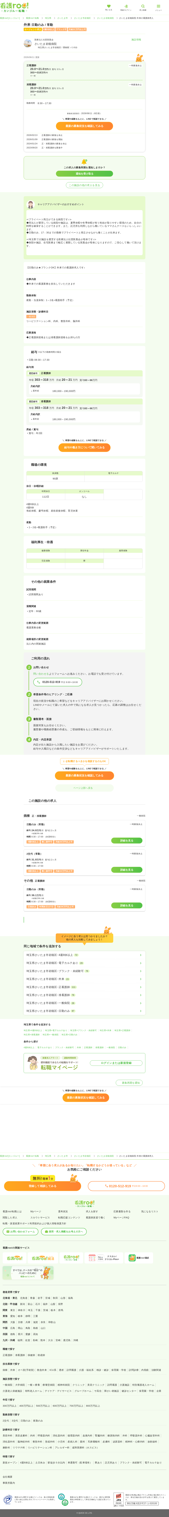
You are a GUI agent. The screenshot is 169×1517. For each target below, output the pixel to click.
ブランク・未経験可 (64, 1047)
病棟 (5, 1370)
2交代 (6, 1420)
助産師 (41, 1355)
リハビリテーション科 (40, 1447)
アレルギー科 (62, 1447)
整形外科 (37, 1441)
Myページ (35, 1211)
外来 (79, 1047)
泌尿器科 (118, 1441)
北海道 (23, 1298)
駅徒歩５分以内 (56, 1462)
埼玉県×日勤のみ (70, 1034)
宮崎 (58, 1340)
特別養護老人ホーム (143, 1384)
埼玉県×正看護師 (122, 1030)
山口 (43, 1328)
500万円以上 (43, 1405)
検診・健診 (102, 1370)
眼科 (82, 1441)
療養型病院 (49, 1384)
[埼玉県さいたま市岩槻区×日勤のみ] (84, 1011)
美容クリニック (95, 1384)
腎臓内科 (100, 1435)
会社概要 (8, 1476)
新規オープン (10, 1462)
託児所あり (111, 1462)
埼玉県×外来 (106, 1030)
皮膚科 (106, 1441)
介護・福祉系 (86, 1370)
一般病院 (111, 1047)
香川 (20, 1334)
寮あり (98, 1462)
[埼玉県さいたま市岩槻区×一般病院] (84, 1003)
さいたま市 (62, 18)
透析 (61, 1370)
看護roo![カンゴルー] (10, 18)
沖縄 (75, 1340)
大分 (50, 1340)
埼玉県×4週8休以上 (33, 1030)
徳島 (12, 1334)
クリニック (79, 1384)
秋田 (55, 1298)
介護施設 (125, 1384)
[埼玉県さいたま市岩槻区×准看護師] (84, 995)
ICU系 (53, 1370)
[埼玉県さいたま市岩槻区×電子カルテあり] (84, 963)
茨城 (45, 1310)
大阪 (12, 1322)
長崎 (35, 1340)
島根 (35, 1328)
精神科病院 (64, 1384)
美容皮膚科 (21, 1435)
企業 (158, 1391)
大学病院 (20, 1384)
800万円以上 (93, 1405)
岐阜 (20, 1316)
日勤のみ (122, 1047)
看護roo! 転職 (32, 18)
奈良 (43, 1322)
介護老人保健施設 (12, 1391)
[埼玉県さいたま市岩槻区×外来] (84, 979)
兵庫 (28, 1322)
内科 (32, 1435)
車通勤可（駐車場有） (80, 1462)
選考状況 (63, 1211)
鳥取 (28, 1328)
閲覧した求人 (10, 1217)
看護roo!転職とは (12, 1211)
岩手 (40, 1298)
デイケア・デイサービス (58, 1391)
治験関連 (156, 1370)
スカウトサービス (40, 1217)
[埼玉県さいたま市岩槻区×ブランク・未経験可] (84, 971)
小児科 (61, 1441)
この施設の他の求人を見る (84, 185)
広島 (12, 1328)
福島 (70, 1298)
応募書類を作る (122, 1211)
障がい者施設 (111, 1391)
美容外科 (8, 1435)
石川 (37, 1304)
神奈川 (21, 1310)
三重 (35, 1316)
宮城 (47, 1298)
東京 (12, 1310)
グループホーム (83, 1391)
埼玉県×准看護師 (32, 1034)
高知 (35, 1334)
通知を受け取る (84, 173)
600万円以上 (60, 1405)
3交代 (15, 1420)
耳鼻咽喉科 (94, 1441)
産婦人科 (72, 1441)
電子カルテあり (44, 1047)
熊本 (42, 1340)
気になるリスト (149, 1211)
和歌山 (52, 1322)
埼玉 (30, 1310)
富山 (30, 1304)
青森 (32, 1298)
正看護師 (88, 1047)
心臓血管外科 (152, 1435)
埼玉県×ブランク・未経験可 (83, 1030)
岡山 (20, 1328)
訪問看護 (71, 1370)
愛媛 (28, 1334)
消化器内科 (59, 1435)
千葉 (37, 1310)
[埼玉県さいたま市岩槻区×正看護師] (84, 987)
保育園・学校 (118, 1370)
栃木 (53, 1310)
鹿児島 (66, 1340)
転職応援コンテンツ (69, 1217)
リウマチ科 (19, 1447)
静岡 (28, 1316)
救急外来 (42, 1370)
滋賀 (35, 1322)
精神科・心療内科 (135, 1441)
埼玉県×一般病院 (51, 1034)
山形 (63, 1298)
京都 (20, 1322)
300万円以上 (10, 1405)
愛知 (12, 1316)
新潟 (22, 1304)
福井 (45, 1304)
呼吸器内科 (44, 1435)
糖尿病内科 (113, 1435)
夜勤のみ (38, 1420)
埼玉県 (48, 18)
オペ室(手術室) (26, 1370)
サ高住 (98, 1391)
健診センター (129, 1391)
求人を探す (92, 1211)
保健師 (31, 1355)
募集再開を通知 (129, 1082)
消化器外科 (9, 1441)
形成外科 (50, 1441)
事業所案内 (9, 1483)
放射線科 (152, 1441)
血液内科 (87, 1435)
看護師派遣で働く (95, 1217)
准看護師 (99, 1047)
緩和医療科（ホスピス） (85, 1447)
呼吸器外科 (136, 1435)
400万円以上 (26, 1405)
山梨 (53, 1304)
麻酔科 (6, 1447)
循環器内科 (74, 1435)
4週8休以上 (29, 1047)
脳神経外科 (24, 1441)
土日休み (40, 1462)
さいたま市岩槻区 (82, 18)
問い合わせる (41, 673)
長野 (60, 1304)
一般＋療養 (34, 1384)
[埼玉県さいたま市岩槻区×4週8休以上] (84, 955)
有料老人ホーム (33, 1391)
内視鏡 (145, 1370)
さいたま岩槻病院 (105, 18)
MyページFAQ (121, 1217)
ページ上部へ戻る (84, 788)
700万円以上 (76, 1405)
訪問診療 (134, 1370)
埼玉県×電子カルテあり (56, 1030)
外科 (125, 1435)
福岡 (20, 1340)
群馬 (60, 1310)
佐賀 (27, 1340)
